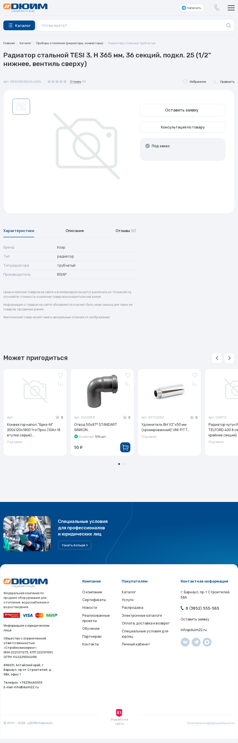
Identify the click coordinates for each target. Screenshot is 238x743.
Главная (9, 43)
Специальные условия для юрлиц (145, 643)
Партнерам (91, 645)
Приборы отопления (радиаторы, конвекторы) (72, 43)
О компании (92, 596)
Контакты (90, 654)
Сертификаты (94, 605)
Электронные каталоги (142, 622)
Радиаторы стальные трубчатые (138, 43)
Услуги (127, 605)
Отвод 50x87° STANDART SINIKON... (95, 429)
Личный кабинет (136, 654)
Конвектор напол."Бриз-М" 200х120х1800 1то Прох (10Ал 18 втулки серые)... (33, 432)
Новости (89, 614)
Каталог (26, 43)
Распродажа (132, 614)
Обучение (91, 637)
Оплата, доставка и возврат (146, 631)
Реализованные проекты (96, 625)
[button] (217, 360)
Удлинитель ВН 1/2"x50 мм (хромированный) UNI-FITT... (165, 429)
